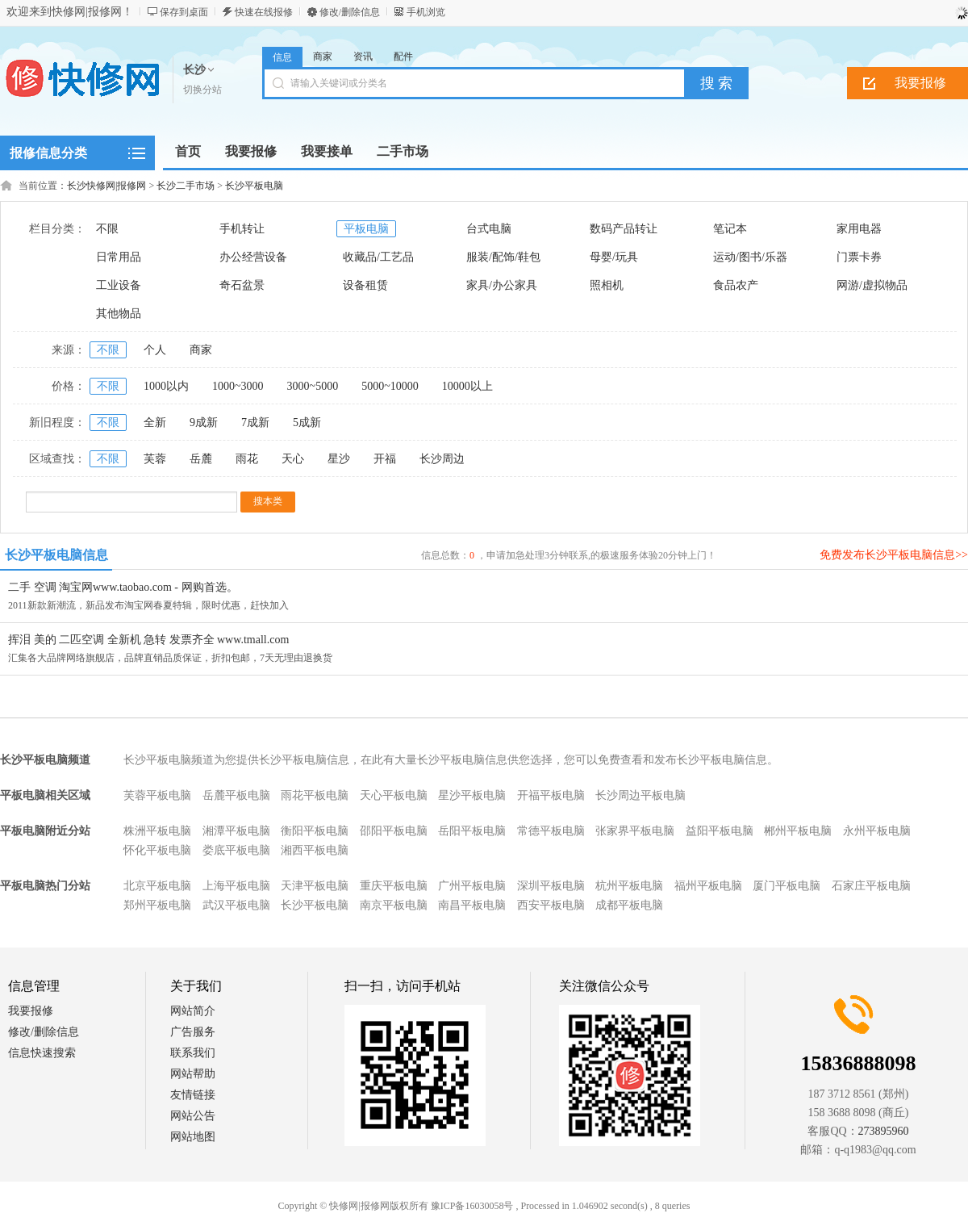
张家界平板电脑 (634, 831)
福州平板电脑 (708, 886)
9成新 (204, 422)
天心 (293, 459)
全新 (155, 422)
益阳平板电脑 (719, 831)
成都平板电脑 (629, 905)
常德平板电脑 (551, 831)
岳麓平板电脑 (236, 795)
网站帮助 (192, 1074)
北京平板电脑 (157, 886)
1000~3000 (238, 386)
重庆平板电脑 (394, 886)
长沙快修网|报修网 (106, 185)
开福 (384, 459)
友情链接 (192, 1095)
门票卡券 (859, 257)
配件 (403, 56)
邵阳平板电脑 (394, 831)
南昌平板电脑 (472, 905)
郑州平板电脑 (157, 905)
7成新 (255, 422)
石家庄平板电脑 (871, 886)
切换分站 (202, 89)
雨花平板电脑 (314, 795)
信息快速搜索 (42, 1053)
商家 (322, 56)
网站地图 (192, 1137)
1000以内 (166, 386)
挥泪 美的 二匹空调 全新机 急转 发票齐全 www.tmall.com (148, 640)
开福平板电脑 (551, 795)
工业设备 (118, 285)
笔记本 (730, 229)
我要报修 (30, 1011)
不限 (107, 229)
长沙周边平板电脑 (640, 795)
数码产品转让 (623, 229)
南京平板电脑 (394, 905)
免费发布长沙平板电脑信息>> (894, 555)
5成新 (307, 422)
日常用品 (118, 257)
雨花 (247, 459)
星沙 (339, 459)
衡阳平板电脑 (314, 831)
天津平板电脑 (314, 886)
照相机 (607, 285)
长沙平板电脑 (254, 185)
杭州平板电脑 (629, 886)
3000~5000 (313, 386)
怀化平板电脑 (157, 850)
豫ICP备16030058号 (472, 1205)
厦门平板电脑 (786, 886)
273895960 (883, 1131)
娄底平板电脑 (236, 850)
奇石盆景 (242, 285)
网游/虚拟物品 (872, 285)
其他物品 (118, 314)
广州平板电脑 (472, 886)
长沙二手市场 (185, 185)
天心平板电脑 (394, 795)
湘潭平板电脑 (236, 831)
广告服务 (192, 1032)
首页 (188, 151)
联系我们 (192, 1053)
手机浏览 (426, 12)
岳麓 (201, 459)
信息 (282, 57)
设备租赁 (365, 285)
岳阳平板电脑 (472, 831)
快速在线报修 (264, 12)
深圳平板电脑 (551, 886)
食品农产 (735, 285)
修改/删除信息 (349, 12)
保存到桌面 (184, 12)
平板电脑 (366, 229)
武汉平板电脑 (236, 905)
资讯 (363, 56)
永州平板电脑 (877, 831)
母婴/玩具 (614, 257)
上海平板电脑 (236, 886)
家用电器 (859, 229)
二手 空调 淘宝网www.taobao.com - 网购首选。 (123, 587)
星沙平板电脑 (472, 795)
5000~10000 (390, 386)
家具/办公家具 (501, 285)
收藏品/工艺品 (378, 257)
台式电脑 (488, 229)
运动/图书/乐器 (750, 257)
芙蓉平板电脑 (157, 795)
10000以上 (467, 386)
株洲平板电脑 (157, 831)
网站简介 (192, 1011)
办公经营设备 (253, 257)
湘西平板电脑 (314, 850)
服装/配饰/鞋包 (503, 257)
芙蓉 (155, 459)
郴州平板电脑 (798, 831)
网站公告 (192, 1116)
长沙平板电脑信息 (56, 555)
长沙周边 (442, 459)
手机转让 (242, 229)
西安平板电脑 (551, 905)
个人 (155, 350)
